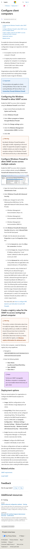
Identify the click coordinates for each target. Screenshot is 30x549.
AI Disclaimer (4, 539)
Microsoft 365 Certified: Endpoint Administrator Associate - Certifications (13, 514)
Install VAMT (4, 476)
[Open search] (23, 2)
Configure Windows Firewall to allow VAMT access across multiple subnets (15, 29)
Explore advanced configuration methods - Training (14, 504)
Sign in (27, 2)
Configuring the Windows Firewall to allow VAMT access (14, 26)
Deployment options (8, 36)
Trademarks (4, 546)
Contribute (4, 542)
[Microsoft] (15, 2)
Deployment (14, 5)
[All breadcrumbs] (2, 6)
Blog (21, 539)
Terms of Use (20, 544)
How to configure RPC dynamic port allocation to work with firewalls (15, 304)
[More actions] (27, 6)
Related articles (6, 38)
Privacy (10, 542)
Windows (7, 5)
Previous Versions (14, 539)
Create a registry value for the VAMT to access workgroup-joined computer (14, 33)
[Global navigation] (1, 2)
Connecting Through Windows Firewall (14, 91)
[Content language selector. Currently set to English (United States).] (8, 532)
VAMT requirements (6, 472)
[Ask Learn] (24, 6)
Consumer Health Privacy (7, 544)
